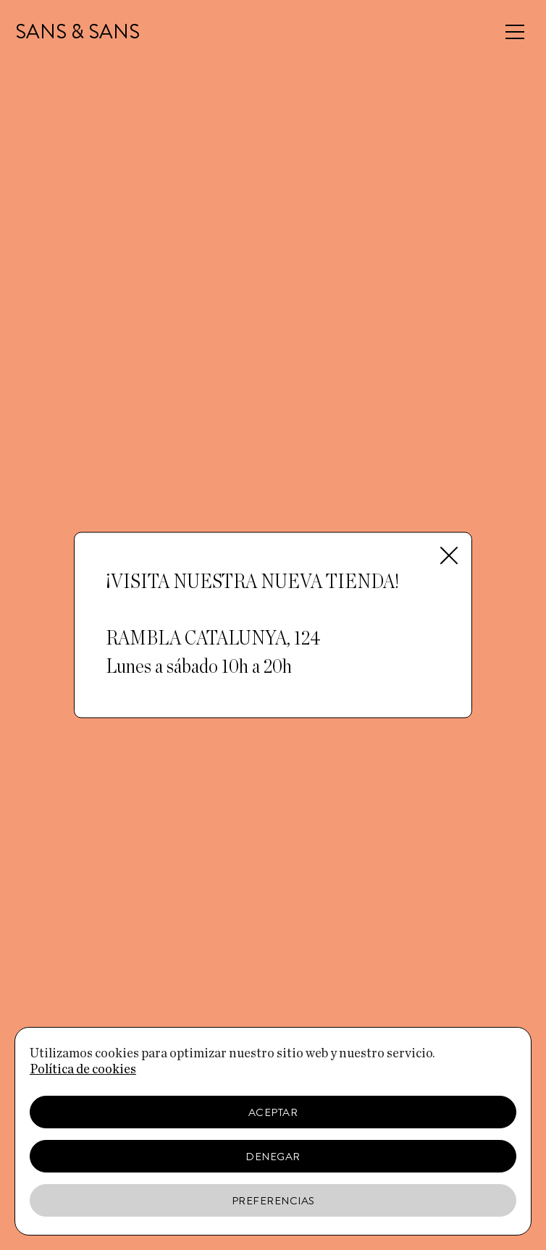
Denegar (273, 1157)
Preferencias (273, 1201)
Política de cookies (83, 1069)
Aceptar (273, 1112)
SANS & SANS (77, 31)
